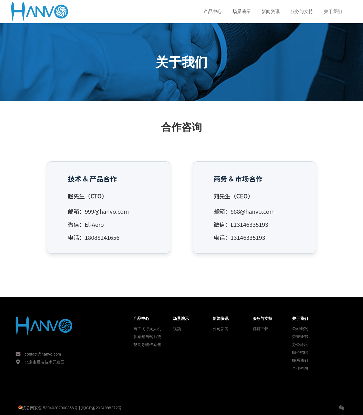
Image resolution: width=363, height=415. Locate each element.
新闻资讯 (270, 11)
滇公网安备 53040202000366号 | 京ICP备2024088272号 (70, 408)
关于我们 (333, 11)
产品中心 (213, 11)
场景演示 (242, 11)
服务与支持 (301, 11)
